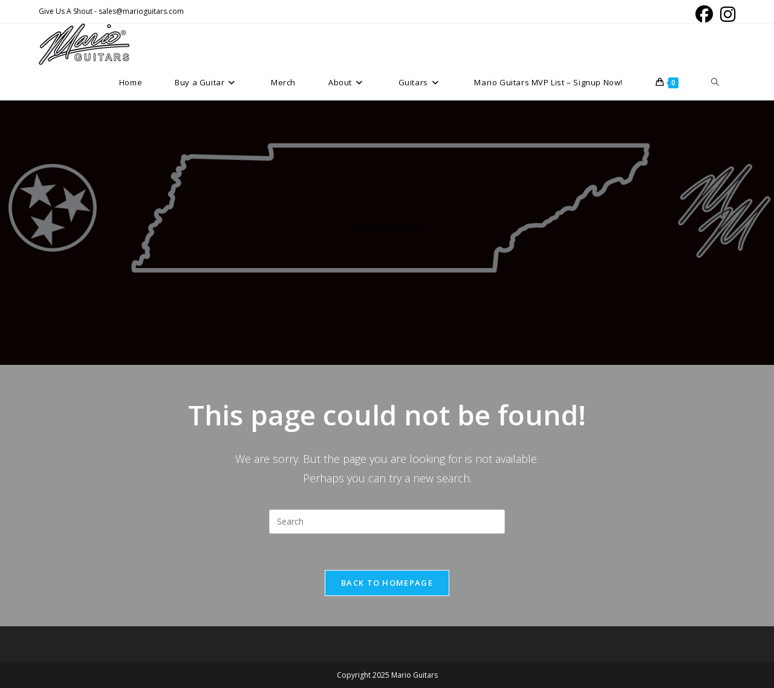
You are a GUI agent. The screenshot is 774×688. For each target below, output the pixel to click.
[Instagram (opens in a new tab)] (726, 14)
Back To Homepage (387, 582)
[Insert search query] (387, 521)
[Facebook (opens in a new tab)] (704, 14)
